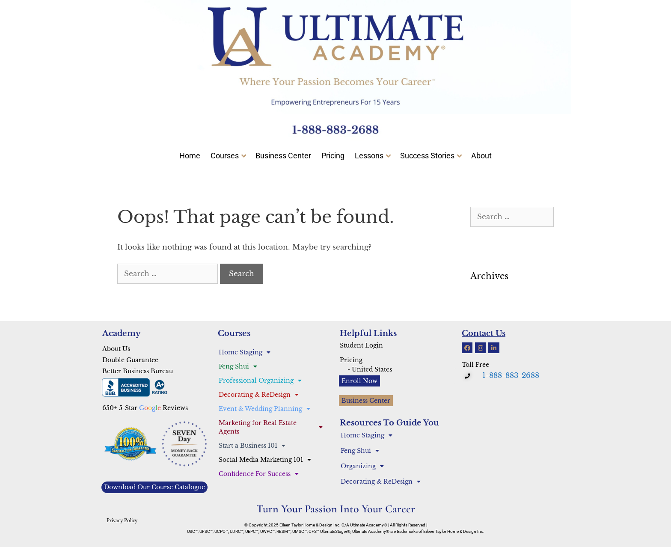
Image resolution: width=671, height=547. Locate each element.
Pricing (351, 360)
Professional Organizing (260, 380)
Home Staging (244, 352)
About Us (116, 349)
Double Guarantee (130, 360)
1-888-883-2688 (510, 375)
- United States (369, 369)
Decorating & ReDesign (259, 394)
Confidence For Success (259, 474)
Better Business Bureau (137, 371)
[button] (468, 376)
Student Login (361, 345)
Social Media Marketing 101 (265, 459)
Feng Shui (238, 366)
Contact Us (483, 333)
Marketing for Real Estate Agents (271, 427)
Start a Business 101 (252, 445)
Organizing (362, 466)
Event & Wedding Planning (264, 408)
